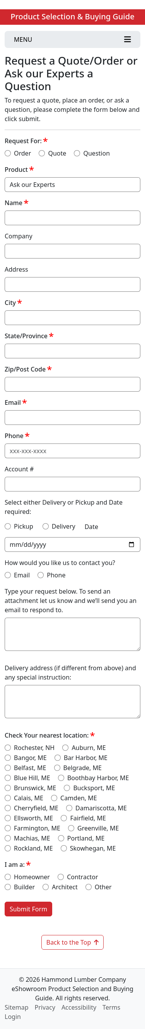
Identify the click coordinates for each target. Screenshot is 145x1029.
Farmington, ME (37, 828)
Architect (64, 887)
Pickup (23, 526)
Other (103, 887)
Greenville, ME (98, 828)
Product (16, 169)
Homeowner (32, 877)
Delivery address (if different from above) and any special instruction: (70, 672)
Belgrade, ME (82, 768)
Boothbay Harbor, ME (98, 778)
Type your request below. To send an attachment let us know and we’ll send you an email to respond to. (70, 600)
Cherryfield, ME (36, 808)
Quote (57, 153)
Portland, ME (85, 838)
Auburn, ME (89, 747)
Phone (14, 435)
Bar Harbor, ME (85, 757)
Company (18, 236)
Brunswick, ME (35, 788)
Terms (111, 1007)
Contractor (82, 877)
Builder (24, 887)
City (10, 302)
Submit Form (28, 909)
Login (13, 1017)
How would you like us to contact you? (60, 562)
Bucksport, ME (94, 788)
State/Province (26, 336)
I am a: (15, 864)
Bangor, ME (30, 757)
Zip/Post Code (25, 369)
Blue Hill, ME (32, 778)
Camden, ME (78, 798)
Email (13, 402)
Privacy (45, 1007)
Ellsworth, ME (33, 818)
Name (13, 203)
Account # (19, 469)
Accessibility (78, 1007)
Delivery (63, 526)
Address (16, 269)
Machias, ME (32, 838)
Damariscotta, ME (101, 808)
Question (96, 153)
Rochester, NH (34, 747)
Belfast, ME (30, 768)
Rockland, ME (33, 848)
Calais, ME (28, 798)
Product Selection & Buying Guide (72, 16)
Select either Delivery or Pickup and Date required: (64, 507)
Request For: (23, 141)
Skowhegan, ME (93, 848)
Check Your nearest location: (47, 735)
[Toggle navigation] (72, 39)
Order (22, 153)
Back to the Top (72, 942)
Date (91, 526)
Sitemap (17, 1007)
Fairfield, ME (88, 818)
